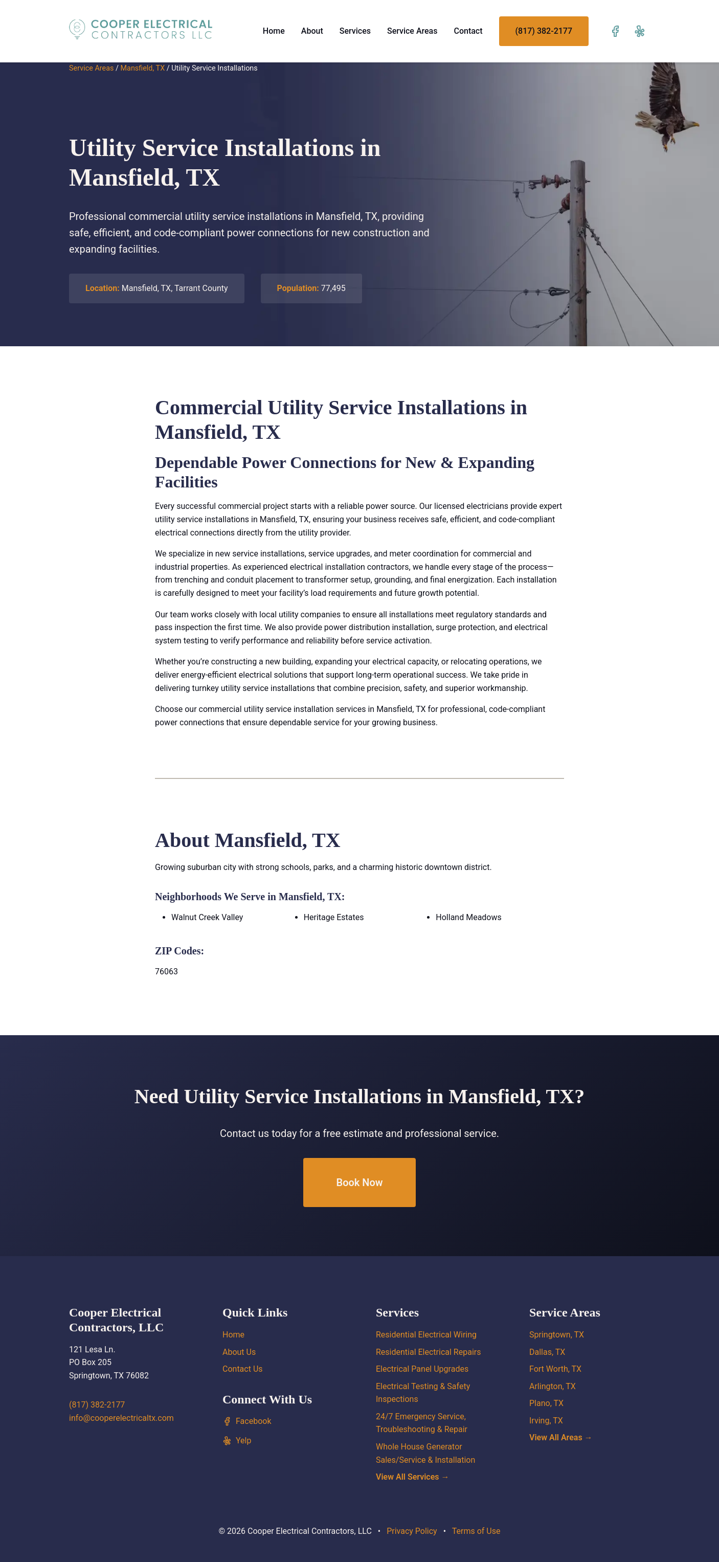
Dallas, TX (547, 1352)
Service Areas (412, 31)
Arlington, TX (552, 1386)
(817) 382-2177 (543, 31)
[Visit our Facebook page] (615, 31)
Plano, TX (546, 1403)
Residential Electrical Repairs (428, 1352)
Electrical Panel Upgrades (422, 1369)
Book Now (359, 1182)
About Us (239, 1352)
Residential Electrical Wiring (426, 1335)
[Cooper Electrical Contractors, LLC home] (140, 29)
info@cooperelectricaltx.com (121, 1418)
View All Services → (413, 1477)
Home (274, 31)
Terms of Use (476, 1531)
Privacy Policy (412, 1531)
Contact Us (242, 1369)
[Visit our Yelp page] (640, 31)
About (312, 31)
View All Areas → (561, 1437)
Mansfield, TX (142, 68)
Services (355, 31)
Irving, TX (546, 1420)
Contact (468, 31)
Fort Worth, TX (555, 1369)
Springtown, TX (556, 1335)
